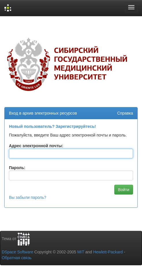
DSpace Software (17, 252)
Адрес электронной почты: (36, 145)
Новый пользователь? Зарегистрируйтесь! (52, 126)
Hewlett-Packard (108, 252)
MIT (80, 252)
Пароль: (17, 167)
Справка (125, 113)
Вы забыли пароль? (27, 197)
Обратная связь (16, 257)
